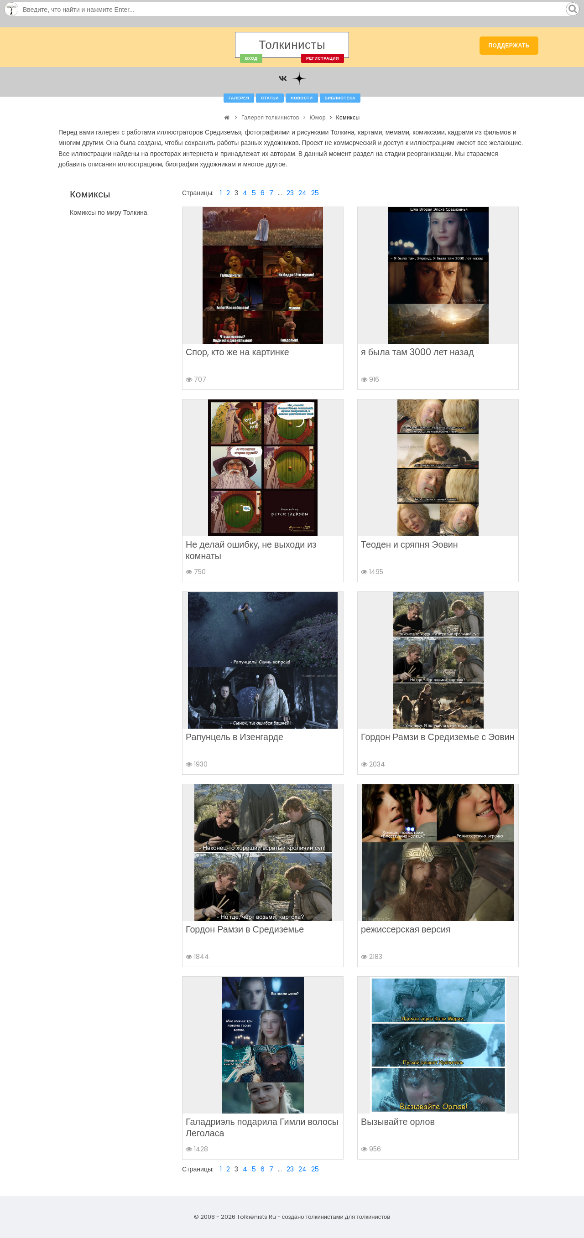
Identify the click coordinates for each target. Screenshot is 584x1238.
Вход (251, 58)
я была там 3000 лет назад (417, 352)
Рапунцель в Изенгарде (234, 736)
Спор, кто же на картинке (237, 352)
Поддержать (509, 45)
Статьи (270, 98)
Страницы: (198, 192)
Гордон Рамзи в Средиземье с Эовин (438, 736)
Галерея (239, 98)
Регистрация (322, 58)
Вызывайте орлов (398, 1121)
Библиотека (340, 98)
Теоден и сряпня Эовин (409, 544)
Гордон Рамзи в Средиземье (245, 929)
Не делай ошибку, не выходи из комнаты (251, 550)
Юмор (317, 117)
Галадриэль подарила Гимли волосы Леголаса (262, 1127)
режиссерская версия (406, 929)
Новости (302, 98)
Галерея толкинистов (270, 117)
